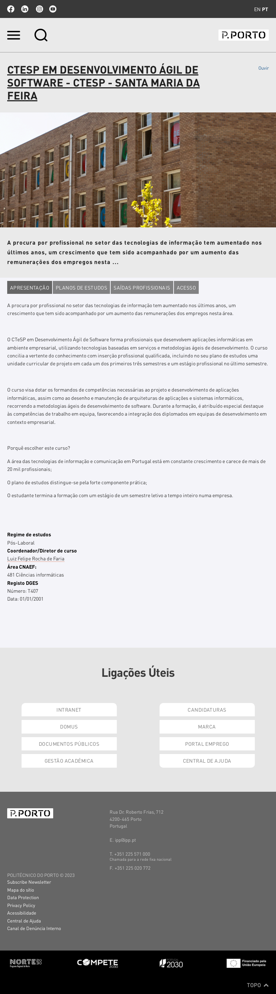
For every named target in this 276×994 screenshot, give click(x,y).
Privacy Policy (21, 905)
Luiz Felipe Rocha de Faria (35, 558)
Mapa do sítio (20, 890)
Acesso (186, 287)
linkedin (24, 9)
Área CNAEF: (21, 566)
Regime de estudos (29, 534)
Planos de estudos (81, 287)
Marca (207, 726)
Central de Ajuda (207, 760)
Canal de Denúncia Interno (34, 928)
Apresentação (29, 287)
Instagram (38, 9)
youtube (52, 9)
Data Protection (23, 897)
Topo (258, 985)
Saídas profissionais (142, 287)
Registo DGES (22, 582)
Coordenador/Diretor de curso (42, 550)
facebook (10, 9)
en (257, 9)
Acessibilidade (21, 913)
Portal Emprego (207, 743)
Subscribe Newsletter (29, 882)
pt (265, 9)
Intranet (68, 709)
